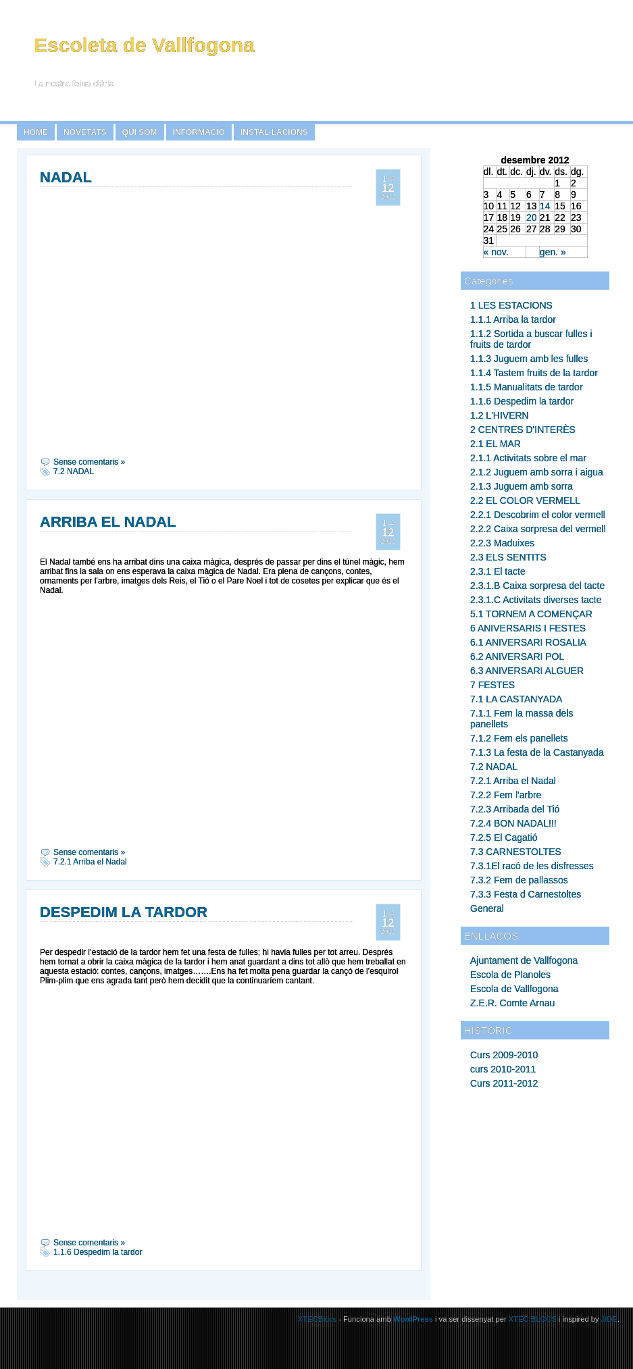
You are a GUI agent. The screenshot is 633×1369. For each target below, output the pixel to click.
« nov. (496, 252)
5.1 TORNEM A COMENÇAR (531, 614)
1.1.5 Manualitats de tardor (526, 387)
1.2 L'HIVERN (499, 415)
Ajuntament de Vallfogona (524, 960)
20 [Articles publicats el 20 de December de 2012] (531, 217)
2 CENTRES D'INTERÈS (523, 429)
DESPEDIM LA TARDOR (123, 912)
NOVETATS (85, 132)
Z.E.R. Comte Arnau (512, 1003)
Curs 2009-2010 (504, 1055)
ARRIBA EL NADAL (108, 521)
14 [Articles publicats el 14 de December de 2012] (545, 206)
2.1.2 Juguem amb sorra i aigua (536, 472)
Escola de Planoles (510, 974)
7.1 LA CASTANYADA (516, 699)
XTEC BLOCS (533, 1319)
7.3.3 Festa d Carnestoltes (525, 894)
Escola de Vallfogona (514, 988)
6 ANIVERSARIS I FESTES (528, 628)
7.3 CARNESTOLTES (515, 851)
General (487, 908)
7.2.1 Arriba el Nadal (513, 780)
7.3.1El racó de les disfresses (532, 865)
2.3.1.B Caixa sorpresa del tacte (537, 585)
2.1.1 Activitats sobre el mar (528, 458)
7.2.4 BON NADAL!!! (513, 823)
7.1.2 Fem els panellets (519, 738)
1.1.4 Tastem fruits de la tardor (534, 372)
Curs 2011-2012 (504, 1083)
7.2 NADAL (493, 766)
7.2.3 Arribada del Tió (514, 809)
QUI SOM (139, 132)
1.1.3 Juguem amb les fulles (529, 358)
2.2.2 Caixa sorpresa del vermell (538, 528)
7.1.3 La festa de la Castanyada (537, 752)
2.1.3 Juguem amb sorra (521, 486)
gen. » (553, 252)
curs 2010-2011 (503, 1069)
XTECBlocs (318, 1319)
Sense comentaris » (89, 462)
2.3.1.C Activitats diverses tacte (536, 599)
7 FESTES (492, 684)
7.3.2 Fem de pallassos (519, 880)
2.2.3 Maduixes (502, 543)
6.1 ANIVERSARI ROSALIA (528, 642)
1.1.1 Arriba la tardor (513, 319)
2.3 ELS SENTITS (508, 557)
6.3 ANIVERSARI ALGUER (527, 670)
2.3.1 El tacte (498, 571)
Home (36, 132)
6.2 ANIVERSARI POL (517, 656)
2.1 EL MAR (495, 443)
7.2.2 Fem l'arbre (505, 795)
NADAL (66, 177)
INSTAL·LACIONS (274, 132)
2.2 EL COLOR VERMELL (525, 500)
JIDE (609, 1319)
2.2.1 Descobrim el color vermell (537, 514)
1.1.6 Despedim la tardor (522, 401)
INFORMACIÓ (199, 132)
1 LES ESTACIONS (511, 305)
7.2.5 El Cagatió (504, 837)
